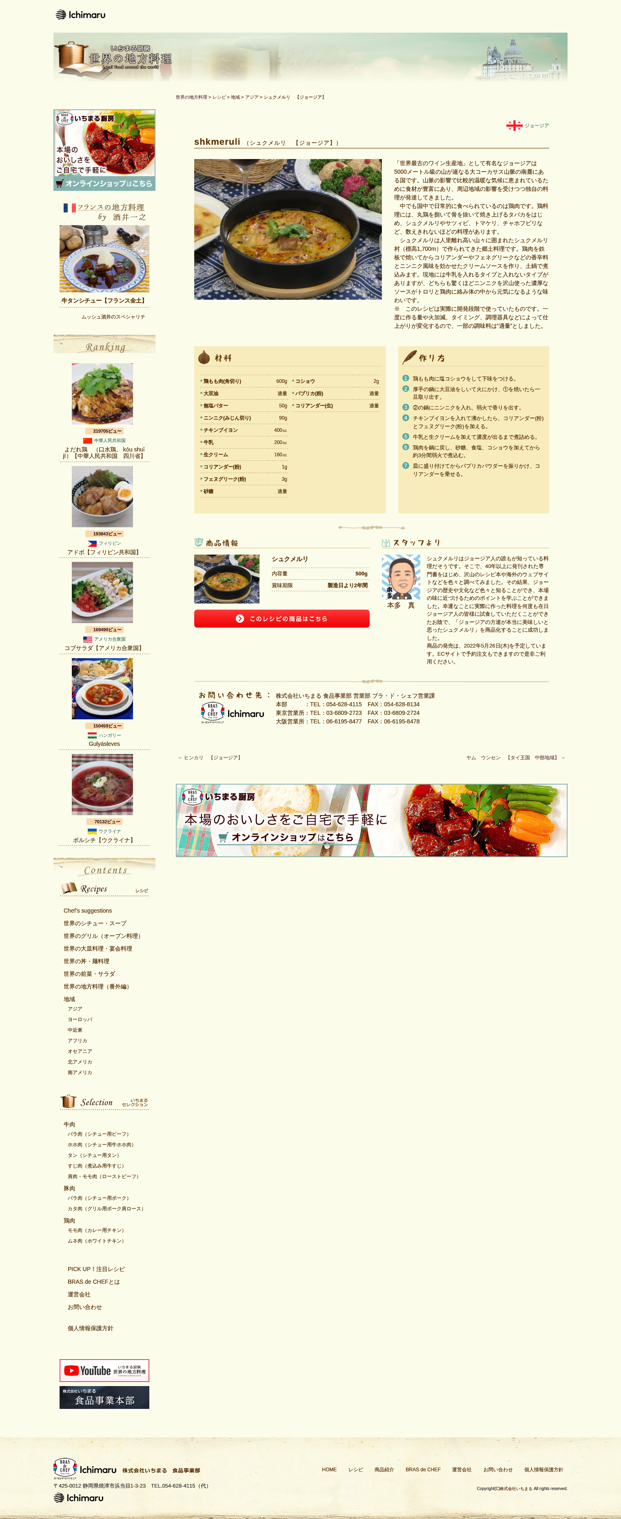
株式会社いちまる (516, 1488)
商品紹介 (342, 16)
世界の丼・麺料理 (86, 961)
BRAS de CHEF (423, 1470)
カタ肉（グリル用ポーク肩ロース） (107, 1209)
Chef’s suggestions (88, 910)
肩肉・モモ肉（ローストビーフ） (104, 1176)
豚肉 (69, 1188)
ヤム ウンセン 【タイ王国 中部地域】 (516, 758)
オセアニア (80, 1051)
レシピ (292, 16)
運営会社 (476, 16)
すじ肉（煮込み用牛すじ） (97, 1166)
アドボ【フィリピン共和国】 (104, 552)
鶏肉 (69, 1220)
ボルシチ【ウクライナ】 (104, 840)
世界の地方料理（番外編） (98, 986)
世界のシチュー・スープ (95, 923)
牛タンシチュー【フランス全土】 (104, 300)
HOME (329, 1470)
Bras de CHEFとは (409, 16)
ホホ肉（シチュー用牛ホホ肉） (102, 1145)
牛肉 (69, 1124)
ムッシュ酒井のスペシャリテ (113, 317)
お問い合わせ (537, 16)
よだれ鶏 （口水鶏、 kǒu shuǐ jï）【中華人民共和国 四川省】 (104, 453)
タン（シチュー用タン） (95, 1155)
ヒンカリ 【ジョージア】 (210, 758)
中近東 (75, 1030)
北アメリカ (80, 1062)
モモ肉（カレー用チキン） (97, 1230)
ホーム (247, 16)
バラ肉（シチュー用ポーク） (99, 1198)
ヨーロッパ (80, 1019)
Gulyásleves (104, 744)
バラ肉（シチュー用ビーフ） (99, 1134)
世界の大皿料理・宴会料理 (98, 948)
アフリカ (77, 1041)
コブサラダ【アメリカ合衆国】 (104, 648)
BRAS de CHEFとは (94, 1281)
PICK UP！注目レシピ (96, 1269)
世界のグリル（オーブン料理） (104, 936)
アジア (75, 1009)
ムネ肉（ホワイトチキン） (97, 1241)
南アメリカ (80, 1072)
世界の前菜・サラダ (89, 974)
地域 (69, 999)
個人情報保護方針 (90, 1328)
